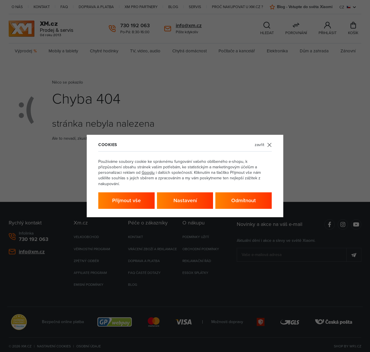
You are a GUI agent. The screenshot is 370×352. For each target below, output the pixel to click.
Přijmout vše (126, 200)
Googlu (148, 172)
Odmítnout (243, 200)
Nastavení (185, 200)
